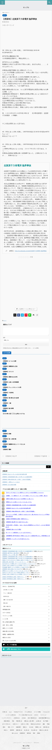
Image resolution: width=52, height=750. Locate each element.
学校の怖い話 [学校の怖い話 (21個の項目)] (19, 724)
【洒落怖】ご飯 (7, 405)
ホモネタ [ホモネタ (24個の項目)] (36, 718)
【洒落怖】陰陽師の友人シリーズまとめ (14, 446)
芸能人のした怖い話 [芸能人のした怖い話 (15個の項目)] (43, 733)
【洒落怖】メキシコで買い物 (9, 557)
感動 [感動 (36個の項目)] (44, 727)
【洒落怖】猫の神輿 (8, 410)
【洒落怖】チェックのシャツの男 (12, 389)
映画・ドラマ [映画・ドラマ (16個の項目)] (11, 730)
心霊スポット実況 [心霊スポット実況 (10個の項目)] (25, 727)
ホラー (5, 322)
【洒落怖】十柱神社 (8, 395)
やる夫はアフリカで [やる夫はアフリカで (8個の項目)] (18, 715)
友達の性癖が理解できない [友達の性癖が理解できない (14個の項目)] (44, 721)
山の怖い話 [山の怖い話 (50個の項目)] (38, 724)
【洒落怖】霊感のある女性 (10, 379)
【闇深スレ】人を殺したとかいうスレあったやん (15, 573)
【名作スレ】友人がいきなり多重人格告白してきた (15, 574)
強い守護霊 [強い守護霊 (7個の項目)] (45, 724)
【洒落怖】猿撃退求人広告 (10, 368)
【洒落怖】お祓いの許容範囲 (11, 384)
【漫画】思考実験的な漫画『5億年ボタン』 (13, 579)
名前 (4, 339)
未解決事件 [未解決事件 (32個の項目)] (18, 730)
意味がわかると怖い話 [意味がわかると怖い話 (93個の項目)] (35, 727)
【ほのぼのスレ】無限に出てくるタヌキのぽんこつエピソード (18, 566)
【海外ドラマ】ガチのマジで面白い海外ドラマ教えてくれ (17, 562)
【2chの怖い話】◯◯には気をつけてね (14, 416)
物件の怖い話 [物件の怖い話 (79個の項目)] (46, 730)
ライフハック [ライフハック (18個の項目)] (43, 718)
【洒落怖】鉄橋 (7, 436)
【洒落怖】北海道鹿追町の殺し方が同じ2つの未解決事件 (17, 479)
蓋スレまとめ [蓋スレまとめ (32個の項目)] (15, 736)
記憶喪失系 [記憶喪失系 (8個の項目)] (22, 736)
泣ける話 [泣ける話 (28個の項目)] (31, 730)
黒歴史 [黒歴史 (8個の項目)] (38, 736)
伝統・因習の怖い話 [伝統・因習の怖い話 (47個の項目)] (32, 721)
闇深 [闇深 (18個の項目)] (34, 736)
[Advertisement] (14, 37)
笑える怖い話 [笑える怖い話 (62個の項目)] (34, 733)
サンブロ (26, 7)
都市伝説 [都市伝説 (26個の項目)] (29, 736)
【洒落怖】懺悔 (7, 451)
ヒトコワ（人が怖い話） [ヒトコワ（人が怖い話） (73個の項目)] (11, 718)
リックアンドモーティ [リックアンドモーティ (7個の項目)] (6, 721)
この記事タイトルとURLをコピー (26, 311)
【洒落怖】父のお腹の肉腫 (9, 487)
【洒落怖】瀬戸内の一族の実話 (10, 555)
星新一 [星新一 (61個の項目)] (4, 730)
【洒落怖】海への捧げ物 (9, 441)
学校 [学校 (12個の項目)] (13, 724)
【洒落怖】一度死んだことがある (11, 484)
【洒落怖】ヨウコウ (8, 374)
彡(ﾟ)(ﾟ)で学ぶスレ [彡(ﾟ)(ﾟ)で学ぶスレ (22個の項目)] (6, 727)
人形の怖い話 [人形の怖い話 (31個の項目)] (16, 721)
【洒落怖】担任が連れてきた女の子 (11, 571)
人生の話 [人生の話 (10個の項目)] (24, 721)
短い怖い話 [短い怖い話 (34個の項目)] (26, 733)
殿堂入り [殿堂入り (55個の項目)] (25, 730)
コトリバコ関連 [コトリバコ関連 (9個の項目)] (37, 715)
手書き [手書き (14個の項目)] (48, 727)
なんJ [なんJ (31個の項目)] (10, 715)
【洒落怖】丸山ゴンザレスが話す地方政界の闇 (14, 476)
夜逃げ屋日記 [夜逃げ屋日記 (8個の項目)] (7, 724)
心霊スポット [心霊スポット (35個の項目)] (16, 727)
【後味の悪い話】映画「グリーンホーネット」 (14, 564)
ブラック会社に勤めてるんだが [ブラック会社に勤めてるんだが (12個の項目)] (25, 718)
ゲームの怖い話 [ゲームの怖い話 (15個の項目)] (28, 715)
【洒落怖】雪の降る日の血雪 (11, 400)
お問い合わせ (36, 742)
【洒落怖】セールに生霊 (9, 363)
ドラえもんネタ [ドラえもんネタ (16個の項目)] (46, 715)
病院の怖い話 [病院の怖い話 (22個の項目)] (19, 733)
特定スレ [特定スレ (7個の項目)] (6, 733)
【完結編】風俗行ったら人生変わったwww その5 (15, 569)
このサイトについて (17, 742)
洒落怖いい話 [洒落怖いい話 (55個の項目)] (38, 730)
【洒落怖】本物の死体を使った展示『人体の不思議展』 (17, 481)
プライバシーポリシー (27, 742)
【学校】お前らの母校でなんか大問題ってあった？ (15, 567)
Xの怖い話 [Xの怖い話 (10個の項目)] (4, 715)
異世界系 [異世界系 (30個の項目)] (12, 733)
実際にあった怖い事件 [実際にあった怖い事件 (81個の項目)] (29, 724)
